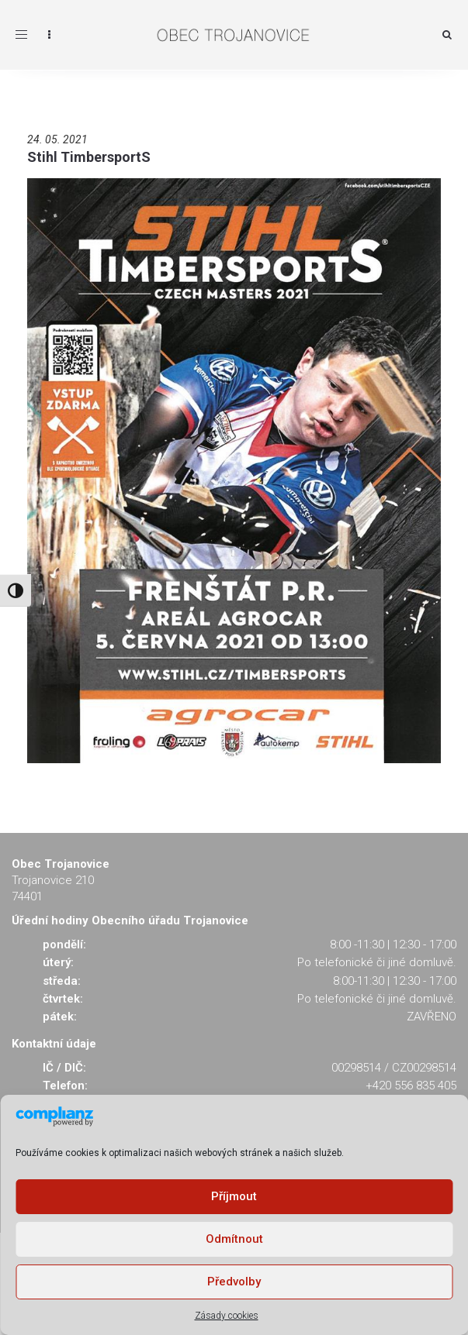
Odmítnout (234, 1239)
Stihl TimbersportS (89, 157)
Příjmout (234, 1196)
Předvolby (234, 1282)
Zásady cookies (226, 1315)
